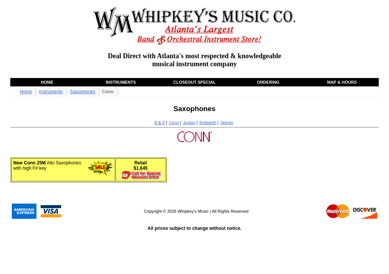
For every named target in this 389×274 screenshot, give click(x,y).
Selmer (226, 122)
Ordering (268, 82)
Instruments (121, 82)
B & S (160, 122)
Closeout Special (194, 82)
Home (47, 82)
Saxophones (82, 91)
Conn (174, 122)
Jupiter (189, 122)
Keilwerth (207, 122)
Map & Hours (342, 82)
